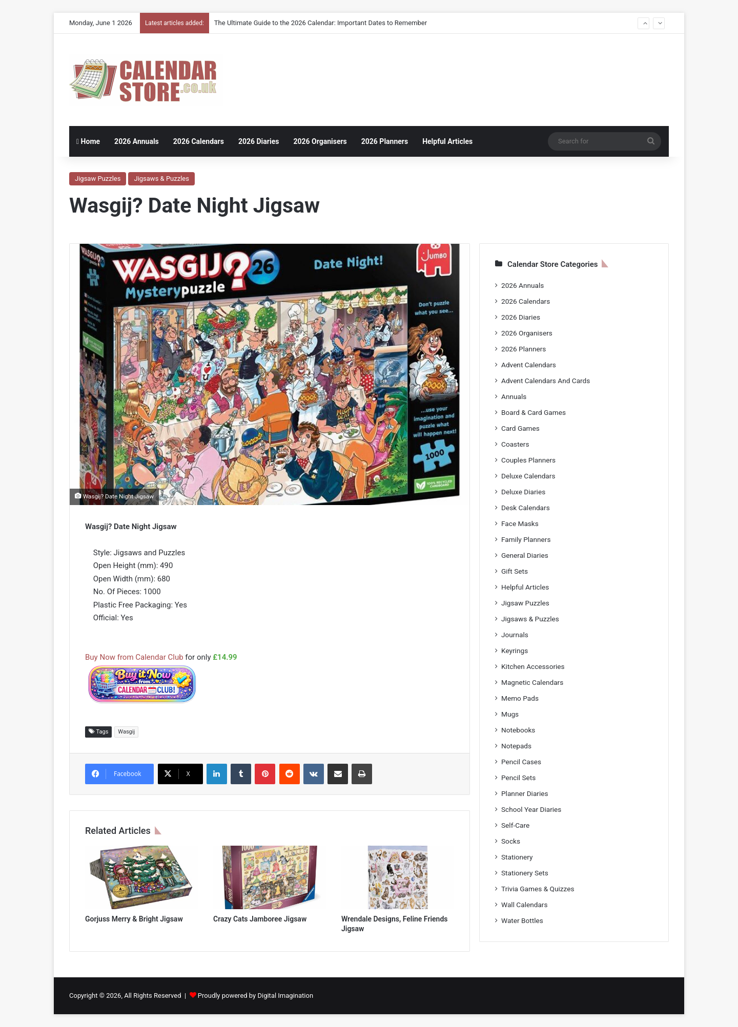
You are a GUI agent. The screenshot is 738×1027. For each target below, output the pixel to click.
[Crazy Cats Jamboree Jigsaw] (269, 877)
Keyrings (514, 650)
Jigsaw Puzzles (97, 178)
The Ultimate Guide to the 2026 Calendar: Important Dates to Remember (320, 23)
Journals (514, 635)
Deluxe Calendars (528, 476)
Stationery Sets (524, 873)
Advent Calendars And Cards (545, 380)
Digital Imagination (285, 995)
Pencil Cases (521, 762)
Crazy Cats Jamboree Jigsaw (259, 919)
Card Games (520, 428)
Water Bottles (522, 920)
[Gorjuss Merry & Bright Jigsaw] (141, 877)
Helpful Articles (447, 141)
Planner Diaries (524, 793)
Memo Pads (520, 698)
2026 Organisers (319, 141)
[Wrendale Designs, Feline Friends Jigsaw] (397, 877)
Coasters (515, 444)
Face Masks (520, 523)
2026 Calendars (198, 141)
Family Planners (525, 539)
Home (88, 141)
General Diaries (524, 555)
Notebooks (518, 730)
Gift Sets (514, 571)
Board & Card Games (533, 412)
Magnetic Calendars (532, 682)
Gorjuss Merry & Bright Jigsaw (134, 919)
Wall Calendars (524, 904)
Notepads (516, 746)
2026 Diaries (258, 141)
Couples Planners (528, 460)
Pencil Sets (518, 777)
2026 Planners (384, 141)
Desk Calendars (525, 508)
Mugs (510, 714)
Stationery (517, 857)
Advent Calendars (528, 365)
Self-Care (515, 825)
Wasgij (126, 731)
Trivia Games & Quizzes (537, 889)
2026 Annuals (136, 141)
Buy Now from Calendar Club (134, 657)
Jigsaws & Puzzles (161, 178)
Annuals (513, 396)
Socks (510, 841)
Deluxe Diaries (523, 492)
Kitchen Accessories (533, 666)
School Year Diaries (531, 809)
